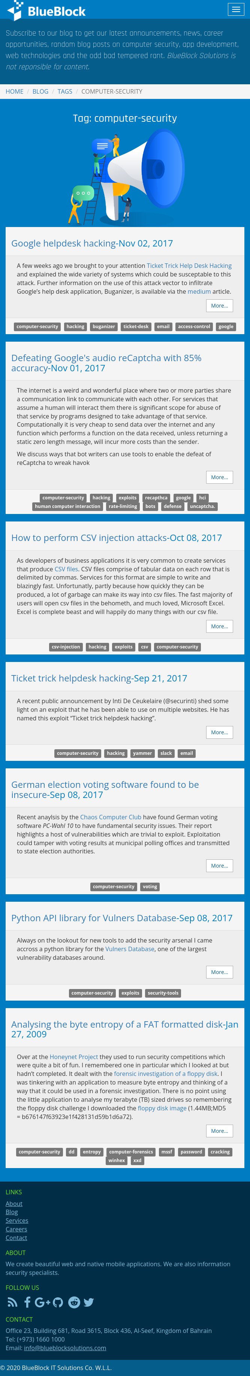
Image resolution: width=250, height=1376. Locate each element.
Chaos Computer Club (110, 817)
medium (199, 291)
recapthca (156, 498)
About (14, 1204)
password (191, 1152)
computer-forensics (131, 1152)
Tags (65, 91)
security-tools (163, 993)
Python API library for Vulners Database (94, 917)
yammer (142, 753)
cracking (220, 1152)
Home (15, 91)
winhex (117, 1160)
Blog (41, 91)
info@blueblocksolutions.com (65, 1348)
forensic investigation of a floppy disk (165, 1074)
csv (144, 647)
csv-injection (66, 647)
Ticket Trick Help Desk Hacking (189, 265)
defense (172, 506)
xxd (137, 1160)
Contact (16, 1238)
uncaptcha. (202, 506)
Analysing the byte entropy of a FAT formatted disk (117, 1024)
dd (71, 1152)
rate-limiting (123, 506)
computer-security (37, 326)
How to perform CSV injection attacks (89, 537)
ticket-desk (136, 326)
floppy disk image (162, 1108)
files (66, 569)
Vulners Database (129, 949)
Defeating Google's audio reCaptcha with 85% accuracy (106, 362)
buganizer (104, 326)
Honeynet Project (74, 1057)
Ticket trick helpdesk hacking (71, 678)
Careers (16, 1229)
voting (150, 886)
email (163, 326)
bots (150, 506)
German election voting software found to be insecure (105, 789)
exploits (128, 498)
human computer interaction (67, 506)
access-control (194, 326)
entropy (91, 1152)
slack (166, 753)
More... (219, 305)
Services (17, 1220)
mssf (167, 1152)
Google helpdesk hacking (63, 243)
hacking (75, 326)
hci (202, 498)
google (226, 326)
